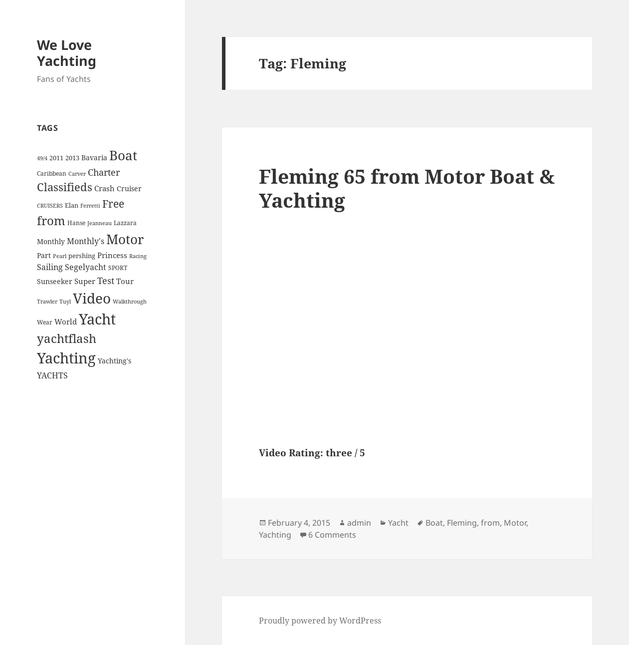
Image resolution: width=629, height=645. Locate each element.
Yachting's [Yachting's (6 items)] (114, 360)
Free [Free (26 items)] (113, 203)
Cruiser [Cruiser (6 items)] (129, 188)
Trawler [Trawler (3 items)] (47, 301)
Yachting (275, 534)
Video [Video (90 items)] (92, 298)
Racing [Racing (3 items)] (138, 256)
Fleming (462, 522)
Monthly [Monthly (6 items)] (51, 241)
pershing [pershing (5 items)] (81, 255)
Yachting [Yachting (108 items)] (66, 358)
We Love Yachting (66, 52)
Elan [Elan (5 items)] (71, 205)
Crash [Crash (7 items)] (104, 188)
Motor (515, 522)
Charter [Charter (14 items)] (104, 172)
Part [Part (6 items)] (44, 255)
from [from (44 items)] (51, 220)
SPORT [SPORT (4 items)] (117, 268)
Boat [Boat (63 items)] (123, 155)
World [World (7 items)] (65, 321)
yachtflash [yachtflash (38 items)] (66, 338)
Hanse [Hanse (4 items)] (76, 223)
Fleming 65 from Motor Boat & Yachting (407, 188)
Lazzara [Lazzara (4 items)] (125, 223)
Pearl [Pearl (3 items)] (59, 256)
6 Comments (332, 534)
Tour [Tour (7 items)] (125, 281)
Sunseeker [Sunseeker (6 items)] (54, 281)
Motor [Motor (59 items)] (125, 239)
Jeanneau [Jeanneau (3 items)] (99, 223)
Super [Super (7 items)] (84, 281)
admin (359, 522)
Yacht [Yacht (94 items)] (97, 318)
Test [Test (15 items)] (105, 280)
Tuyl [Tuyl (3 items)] (65, 301)
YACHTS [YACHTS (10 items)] (52, 375)
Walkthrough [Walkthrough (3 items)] (130, 301)
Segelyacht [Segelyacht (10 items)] (85, 267)
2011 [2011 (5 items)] (56, 157)
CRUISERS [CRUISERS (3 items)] (50, 205)
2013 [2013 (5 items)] (72, 157)
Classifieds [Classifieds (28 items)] (64, 187)
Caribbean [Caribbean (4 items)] (51, 173)
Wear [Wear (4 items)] (44, 322)
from (490, 522)
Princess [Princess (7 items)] (112, 255)
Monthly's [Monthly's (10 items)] (85, 241)
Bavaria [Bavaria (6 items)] (94, 157)
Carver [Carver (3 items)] (77, 173)
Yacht (398, 522)
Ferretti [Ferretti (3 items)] (90, 205)
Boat (434, 522)
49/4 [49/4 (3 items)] (42, 158)
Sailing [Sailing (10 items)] (50, 267)
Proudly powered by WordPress (320, 620)
